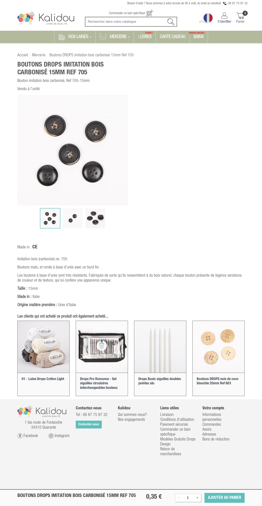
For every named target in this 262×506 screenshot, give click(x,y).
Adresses (209, 434)
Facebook (27, 435)
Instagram (59, 435)
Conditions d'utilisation (177, 420)
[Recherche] (131, 22)
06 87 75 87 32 (238, 3)
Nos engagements (131, 420)
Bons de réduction (215, 439)
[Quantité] (188, 498)
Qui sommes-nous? (132, 415)
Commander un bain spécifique (131, 13)
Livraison (167, 415)
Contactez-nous (88, 424)
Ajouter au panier (224, 498)
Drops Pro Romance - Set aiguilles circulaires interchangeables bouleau (98, 383)
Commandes (211, 425)
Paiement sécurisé (174, 425)
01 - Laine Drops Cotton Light (43, 379)
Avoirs (206, 429)
